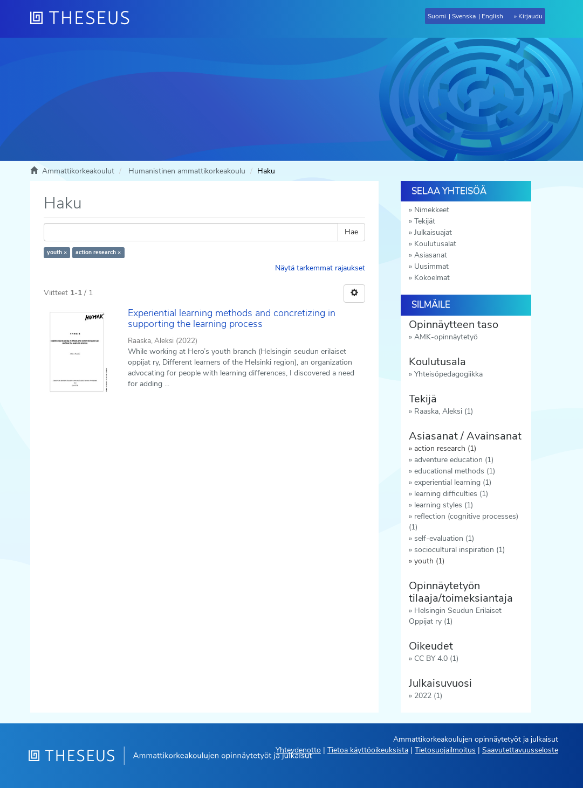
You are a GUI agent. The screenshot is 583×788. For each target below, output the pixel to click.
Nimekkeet (431, 210)
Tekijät (424, 221)
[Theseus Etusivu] (84, 19)
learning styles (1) (443, 505)
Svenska (464, 16)
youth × (57, 252)
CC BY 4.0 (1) (436, 658)
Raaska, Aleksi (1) (443, 411)
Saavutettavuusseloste (520, 750)
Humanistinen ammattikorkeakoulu (186, 171)
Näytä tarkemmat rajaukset (320, 268)
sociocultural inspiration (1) (459, 550)
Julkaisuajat (433, 232)
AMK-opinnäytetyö (446, 337)
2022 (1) (428, 696)
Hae (351, 232)
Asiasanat (430, 255)
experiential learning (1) (452, 482)
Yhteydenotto (298, 750)
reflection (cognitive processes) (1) (463, 521)
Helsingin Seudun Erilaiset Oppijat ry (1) (455, 615)
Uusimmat (431, 266)
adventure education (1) (453, 460)
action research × (98, 252)
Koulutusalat (435, 244)
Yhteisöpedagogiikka (448, 374)
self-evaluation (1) (444, 538)
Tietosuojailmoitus (445, 750)
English (492, 16)
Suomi (437, 16)
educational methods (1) (454, 471)
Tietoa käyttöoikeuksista (367, 750)
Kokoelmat (432, 278)
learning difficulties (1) (451, 494)
